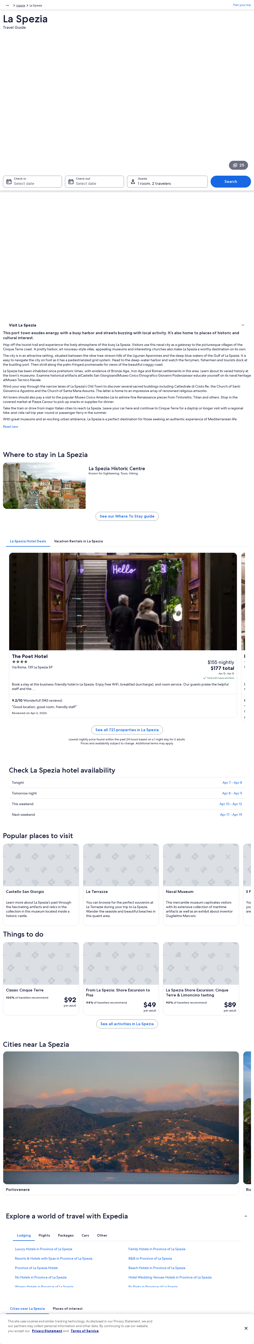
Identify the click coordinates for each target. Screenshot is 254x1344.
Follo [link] (10, 1108)
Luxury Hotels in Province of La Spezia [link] (43, 1010)
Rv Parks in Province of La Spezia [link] (153, 1048)
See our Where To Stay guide (158, 361)
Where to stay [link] (20, 175)
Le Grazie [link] (14, 1099)
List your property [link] (20, 1253)
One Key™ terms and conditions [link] (153, 1261)
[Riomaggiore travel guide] (158, 886)
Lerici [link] (133, 1080)
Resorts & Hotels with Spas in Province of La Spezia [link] (53, 1019)
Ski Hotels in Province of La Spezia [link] (40, 1038)
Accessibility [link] (140, 1277)
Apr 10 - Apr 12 (231, 576)
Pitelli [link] (134, 1108)
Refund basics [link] (203, 1265)
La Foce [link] (135, 1099)
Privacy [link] (136, 1238)
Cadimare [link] (76, 1108)
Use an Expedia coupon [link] (210, 1273)
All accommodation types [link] (87, 1293)
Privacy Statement (47, 1331)
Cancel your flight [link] (206, 1257)
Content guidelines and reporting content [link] (154, 1295)
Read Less (72, 252)
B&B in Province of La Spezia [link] (150, 1019)
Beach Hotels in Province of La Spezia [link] (156, 1029)
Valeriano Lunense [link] (206, 1099)
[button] (127, 977)
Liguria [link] (31, 6)
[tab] (90, 383)
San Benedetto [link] (19, 1117)
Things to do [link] (18, 181)
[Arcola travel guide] (95, 934)
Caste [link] (195, 1090)
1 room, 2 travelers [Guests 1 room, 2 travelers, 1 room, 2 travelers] (154, 120)
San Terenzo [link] (140, 1090)
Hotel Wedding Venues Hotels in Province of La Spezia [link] (170, 1038)
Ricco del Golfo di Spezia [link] (90, 1090)
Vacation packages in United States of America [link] (95, 1267)
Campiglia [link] (199, 1108)
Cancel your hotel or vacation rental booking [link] (217, 1247)
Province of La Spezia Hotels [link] (36, 1029)
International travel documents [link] (214, 1281)
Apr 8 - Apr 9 (232, 565)
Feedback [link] (14, 1301)
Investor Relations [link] (20, 1277)
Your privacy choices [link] (145, 1285)
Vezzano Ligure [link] (19, 1090)
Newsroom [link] (15, 1269)
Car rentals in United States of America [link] (96, 1285)
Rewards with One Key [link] (85, 1301)
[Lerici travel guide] (221, 886)
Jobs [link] (11, 1245)
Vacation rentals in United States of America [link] (93, 1255)
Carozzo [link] (74, 1117)
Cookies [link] (137, 1245)
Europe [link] (8, 6)
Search (233, 118)
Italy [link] (20, 6)
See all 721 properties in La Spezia (158, 507)
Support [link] (199, 1238)
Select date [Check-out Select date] (84, 120)
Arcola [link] (196, 1080)
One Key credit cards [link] (84, 1309)
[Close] (246, 1328)
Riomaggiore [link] (79, 1080)
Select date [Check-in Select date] (21, 120)
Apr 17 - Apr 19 (231, 586)
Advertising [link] (15, 1285)
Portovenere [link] (17, 1080)
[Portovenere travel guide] (95, 886)
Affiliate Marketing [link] (20, 1293)
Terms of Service (85, 1331)
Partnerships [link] (16, 1261)
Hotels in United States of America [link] (93, 1245)
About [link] (12, 1238)
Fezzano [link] (74, 1099)
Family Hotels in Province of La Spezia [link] (156, 1010)
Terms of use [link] (140, 1253)
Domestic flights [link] (81, 1277)
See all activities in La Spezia (158, 848)
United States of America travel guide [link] (95, 1238)
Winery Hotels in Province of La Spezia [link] (44, 1048)
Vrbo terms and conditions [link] (150, 1269)
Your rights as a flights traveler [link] (214, 1289)
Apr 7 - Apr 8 (232, 554)
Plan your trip (242, 6)
